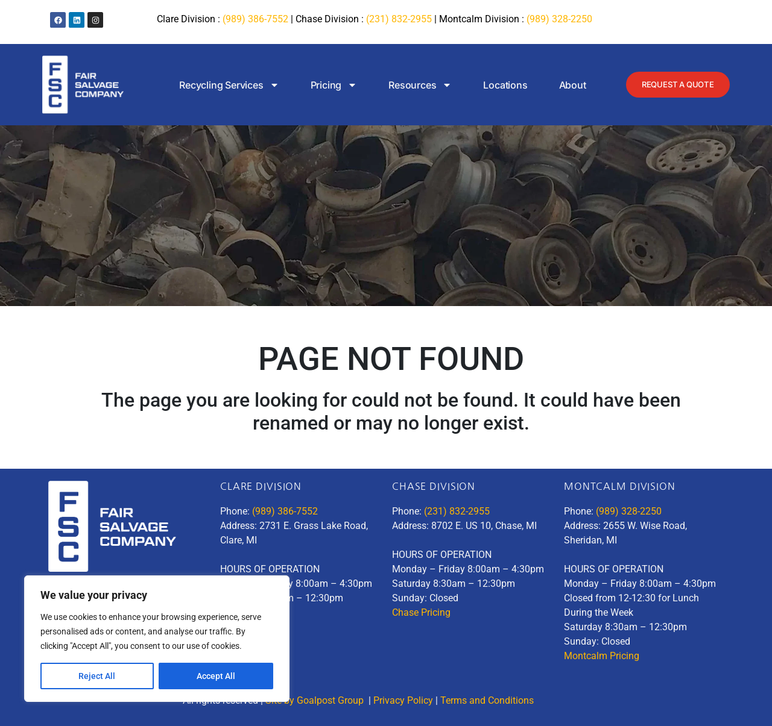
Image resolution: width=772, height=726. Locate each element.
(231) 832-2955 (399, 19)
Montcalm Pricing (601, 656)
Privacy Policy (403, 700)
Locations (494, 85)
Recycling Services (217, 85)
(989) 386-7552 (255, 19)
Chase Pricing (421, 612)
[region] (157, 638)
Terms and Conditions (488, 700)
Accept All (216, 676)
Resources (408, 85)
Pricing (322, 85)
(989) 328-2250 (559, 19)
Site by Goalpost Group (315, 700)
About (561, 85)
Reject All (96, 676)
